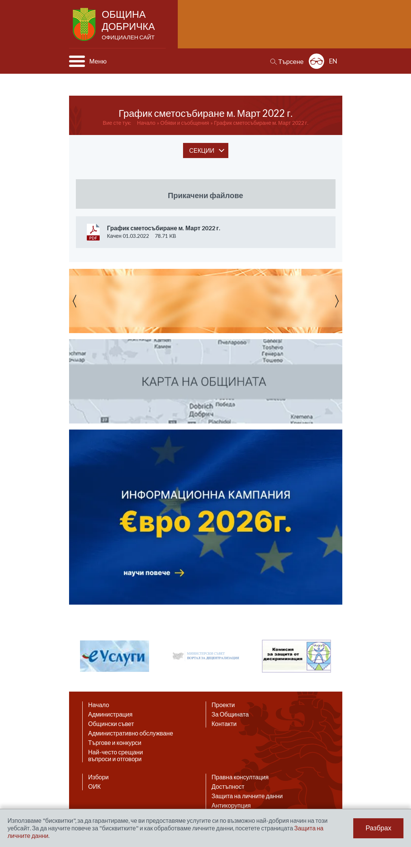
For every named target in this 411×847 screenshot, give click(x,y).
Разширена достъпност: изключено (316, 61)
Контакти (224, 723)
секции (201, 150)
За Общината (230, 714)
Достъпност (228, 786)
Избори (98, 777)
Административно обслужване (130, 733)
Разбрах (378, 828)
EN (333, 61)
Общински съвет (111, 723)
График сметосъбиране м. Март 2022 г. (261, 122)
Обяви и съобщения (184, 122)
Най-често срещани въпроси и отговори (115, 755)
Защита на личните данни (247, 796)
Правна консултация (240, 777)
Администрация (110, 714)
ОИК (94, 786)
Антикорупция (231, 805)
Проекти (223, 704)
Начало (146, 122)
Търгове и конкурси (115, 742)
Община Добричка (129, 25)
